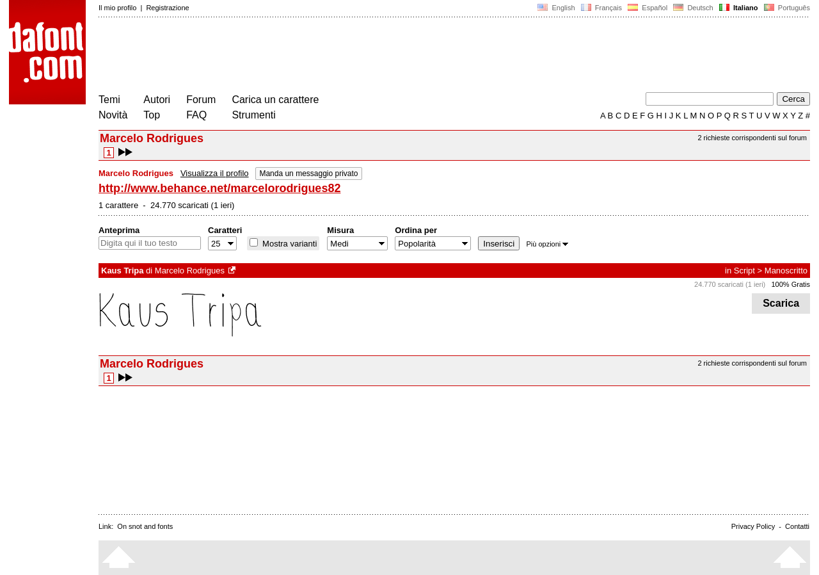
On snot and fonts (145, 526)
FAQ (196, 114)
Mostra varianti (288, 243)
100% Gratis (790, 284)
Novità (113, 114)
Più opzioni (547, 244)
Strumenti (253, 114)
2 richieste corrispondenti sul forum (752, 138)
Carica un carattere (275, 99)
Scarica (781, 303)
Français (601, 8)
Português (786, 8)
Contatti (797, 526)
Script (744, 270)
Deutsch (693, 8)
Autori (156, 99)
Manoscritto (786, 270)
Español (647, 8)
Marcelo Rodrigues (190, 270)
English (556, 8)
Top (151, 114)
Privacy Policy (753, 526)
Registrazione (167, 8)
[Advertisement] (331, 56)
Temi (109, 99)
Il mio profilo (117, 8)
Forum (201, 99)
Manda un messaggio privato (308, 173)
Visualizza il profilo (214, 173)
